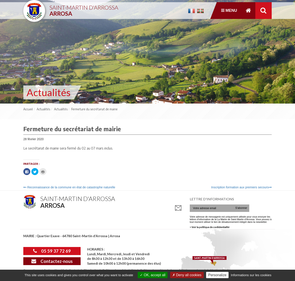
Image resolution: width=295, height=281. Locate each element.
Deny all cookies (187, 275)
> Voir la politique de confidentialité (209, 227)
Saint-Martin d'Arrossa (83, 8)
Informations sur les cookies (251, 275)
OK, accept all (152, 275)
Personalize (217, 275)
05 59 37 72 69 (52, 251)
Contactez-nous (52, 261)
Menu (229, 10)
